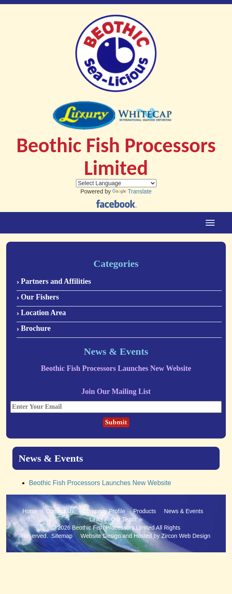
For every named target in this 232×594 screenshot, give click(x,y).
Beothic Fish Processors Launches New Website (100, 482)
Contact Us (60, 511)
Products (144, 511)
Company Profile (104, 511)
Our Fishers (38, 297)
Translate (132, 191)
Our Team (123, 519)
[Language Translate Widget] (116, 183)
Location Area (41, 313)
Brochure (34, 328)
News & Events (183, 511)
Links (96, 519)
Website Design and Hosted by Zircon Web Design (145, 536)
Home (30, 511)
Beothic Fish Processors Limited (113, 527)
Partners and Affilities (54, 281)
